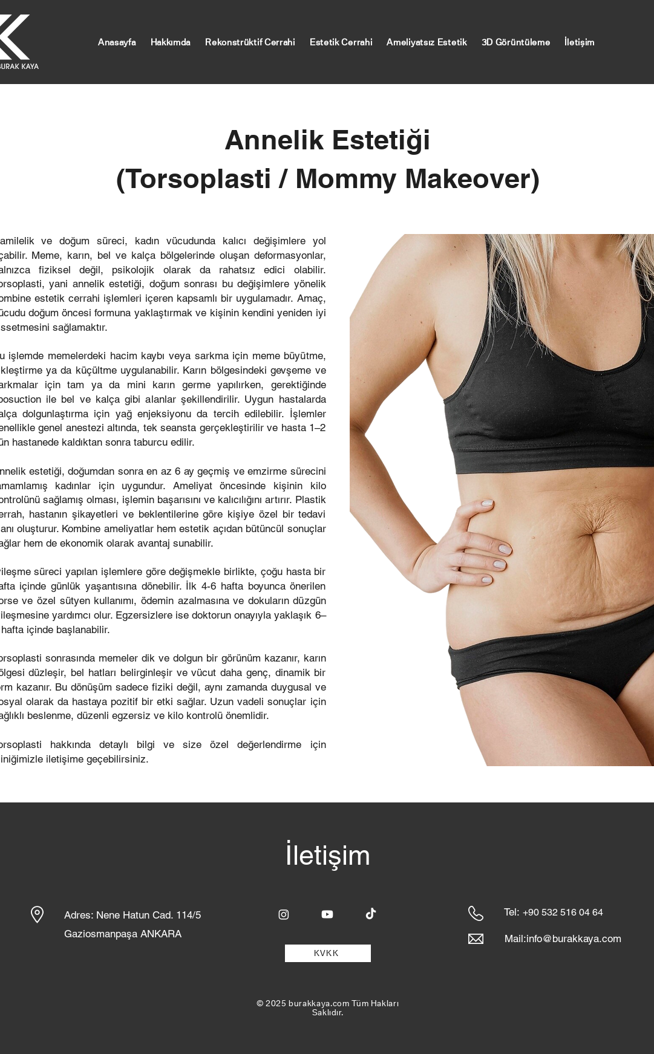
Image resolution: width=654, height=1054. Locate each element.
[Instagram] (283, 914)
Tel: (512, 912)
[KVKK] (328, 953)
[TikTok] (371, 914)
